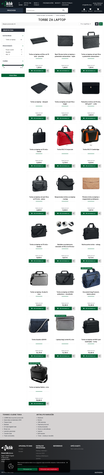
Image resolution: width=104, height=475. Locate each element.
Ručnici (40, 420)
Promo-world (14, 49)
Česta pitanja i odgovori (67, 4)
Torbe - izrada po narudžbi (45, 435)
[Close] (27, 469)
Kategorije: (7, 36)
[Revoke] (49, 469)
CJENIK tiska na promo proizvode (13, 417)
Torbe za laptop (14, 39)
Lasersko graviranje (9, 431)
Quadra (14, 52)
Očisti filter (13, 75)
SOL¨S (14, 54)
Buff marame (41, 433)
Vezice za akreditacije (44, 429)
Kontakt (21, 451)
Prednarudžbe (48, 3)
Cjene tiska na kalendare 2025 (12, 420)
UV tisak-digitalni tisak (10, 426)
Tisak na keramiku (9, 435)
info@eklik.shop (87, 4)
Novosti (57, 3)
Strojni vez (7, 429)
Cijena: (5, 61)
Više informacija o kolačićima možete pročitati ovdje (32, 466)
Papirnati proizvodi (43, 424)
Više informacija (37, 70)
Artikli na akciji (27, 4)
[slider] (3, 65)
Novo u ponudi (36, 4)
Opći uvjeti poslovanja (77, 449)
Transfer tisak (8, 433)
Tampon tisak (8, 422)
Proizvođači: (7, 46)
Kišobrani (40, 417)
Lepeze (40, 431)
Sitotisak (6, 424)
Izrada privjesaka (43, 426)
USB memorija (42, 422)
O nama (21, 4)
